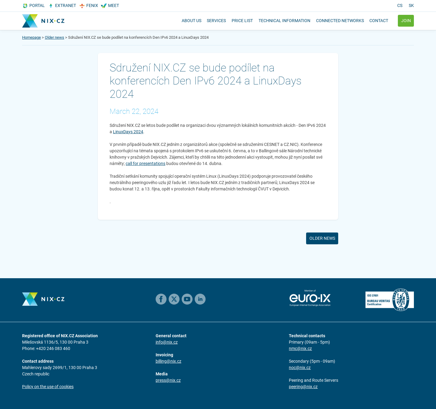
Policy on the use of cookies (48, 386)
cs (399, 5)
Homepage (31, 37)
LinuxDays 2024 (128, 131)
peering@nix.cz (303, 386)
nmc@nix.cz (300, 348)
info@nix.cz (167, 342)
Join (406, 20)
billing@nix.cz (168, 361)
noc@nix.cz (300, 367)
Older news (54, 37)
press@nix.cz (168, 380)
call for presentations (145, 163)
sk (411, 5)
